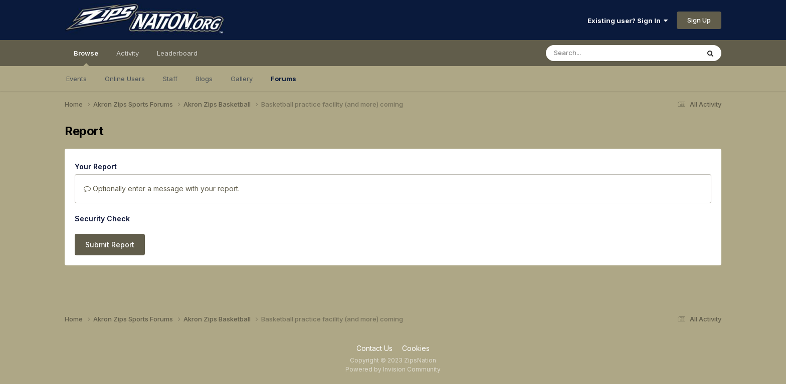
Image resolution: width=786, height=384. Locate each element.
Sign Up (699, 20)
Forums (283, 79)
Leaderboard (177, 53)
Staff (170, 79)
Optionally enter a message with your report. (162, 188)
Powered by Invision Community (393, 369)
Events (76, 79)
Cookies (416, 348)
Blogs (204, 79)
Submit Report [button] (109, 244)
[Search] (595, 53)
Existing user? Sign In (627, 21)
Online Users (125, 79)
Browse (86, 57)
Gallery (242, 79)
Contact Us (374, 348)
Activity (127, 53)
